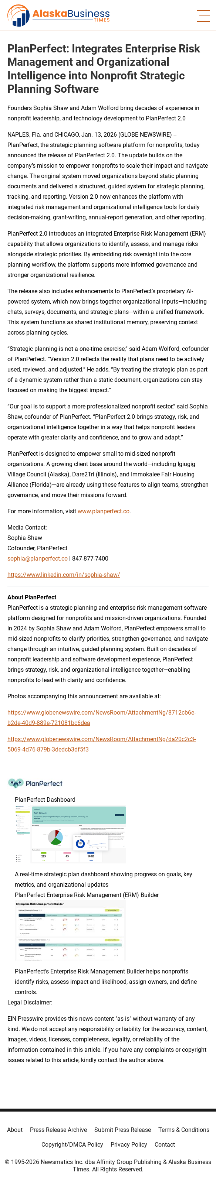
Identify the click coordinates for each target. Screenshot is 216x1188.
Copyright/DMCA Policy (72, 1144)
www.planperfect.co (103, 511)
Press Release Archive (58, 1129)
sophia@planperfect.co (37, 558)
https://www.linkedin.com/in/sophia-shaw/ (63, 574)
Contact (165, 1144)
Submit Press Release (122, 1129)
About (15, 1129)
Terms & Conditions (183, 1129)
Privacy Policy (129, 1144)
